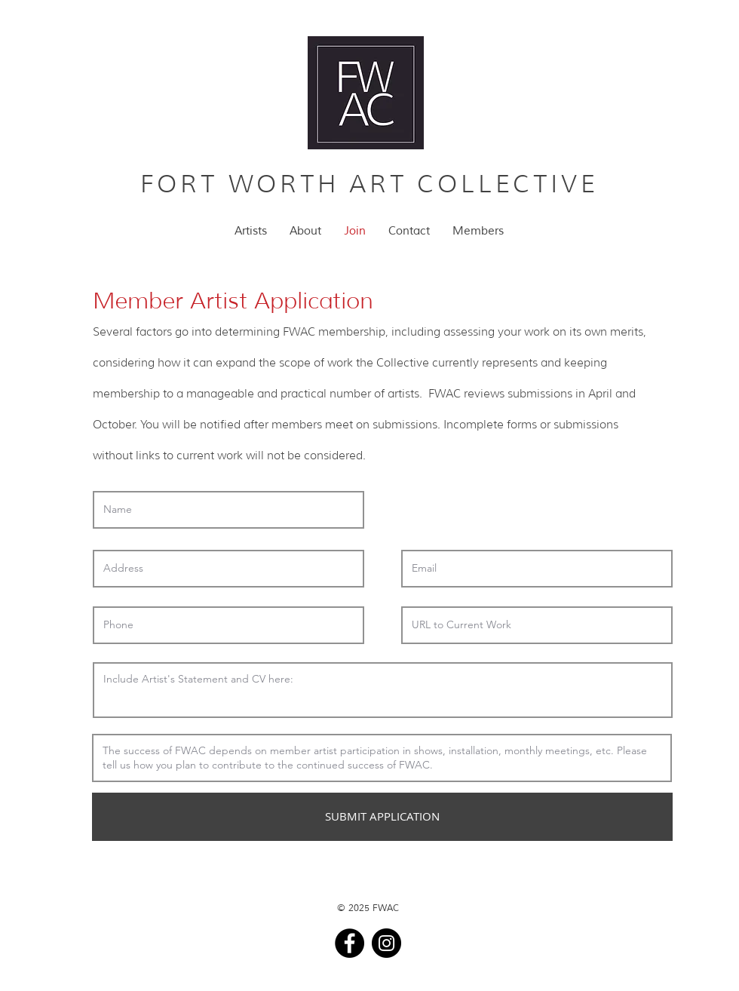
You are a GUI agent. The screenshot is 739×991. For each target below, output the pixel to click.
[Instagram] (386, 943)
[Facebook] (349, 943)
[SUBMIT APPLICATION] (382, 817)
